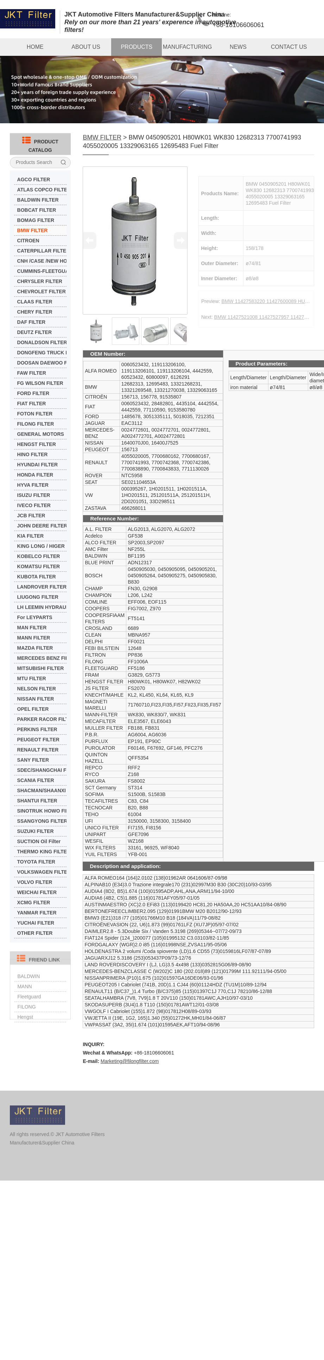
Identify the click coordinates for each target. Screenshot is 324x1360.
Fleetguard (29, 1005)
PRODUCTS (136, 47)
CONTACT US (289, 47)
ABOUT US (85, 47)
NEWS (238, 47)
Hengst (25, 1026)
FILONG (26, 1016)
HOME (35, 47)
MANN (24, 995)
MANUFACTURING (187, 47)
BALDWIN (28, 985)
